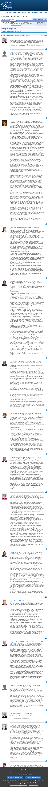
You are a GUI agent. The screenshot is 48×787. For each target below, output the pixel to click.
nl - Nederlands (34, 12)
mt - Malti (32, 12)
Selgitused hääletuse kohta (29, 24)
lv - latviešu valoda (27, 12)
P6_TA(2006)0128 (41, 23)
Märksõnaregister (6, 16)
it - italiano (25, 12)
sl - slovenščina (42, 12)
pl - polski (36, 12)
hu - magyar (30, 12)
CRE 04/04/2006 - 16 (16, 24)
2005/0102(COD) (10, 19)
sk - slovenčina (41, 12)
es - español (9, 12)
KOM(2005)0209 (14, 45)
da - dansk (12, 12)
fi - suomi (44, 12)
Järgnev (18, 16)
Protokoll (44, 35)
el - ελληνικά (17, 12)
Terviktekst (26, 16)
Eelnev (13, 16)
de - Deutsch (14, 12)
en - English (19, 12)
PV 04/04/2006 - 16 (15, 23)
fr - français (20, 12)
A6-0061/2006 (5, 23)
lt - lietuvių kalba (29, 12)
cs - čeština (10, 12)
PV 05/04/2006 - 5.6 (27, 23)
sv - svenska (46, 12)
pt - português (37, 12)
